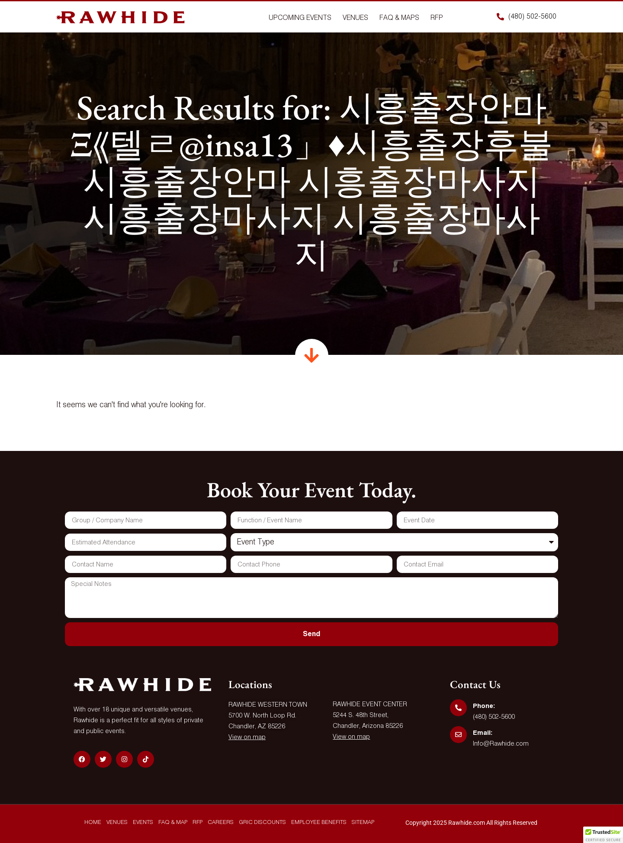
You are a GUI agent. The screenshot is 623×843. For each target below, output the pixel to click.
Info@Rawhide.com (501, 743)
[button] (603, 835)
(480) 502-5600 (494, 717)
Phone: (484, 706)
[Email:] (458, 734)
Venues (355, 18)
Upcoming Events (300, 18)
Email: (482, 733)
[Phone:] (458, 707)
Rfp (436, 18)
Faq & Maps (399, 18)
